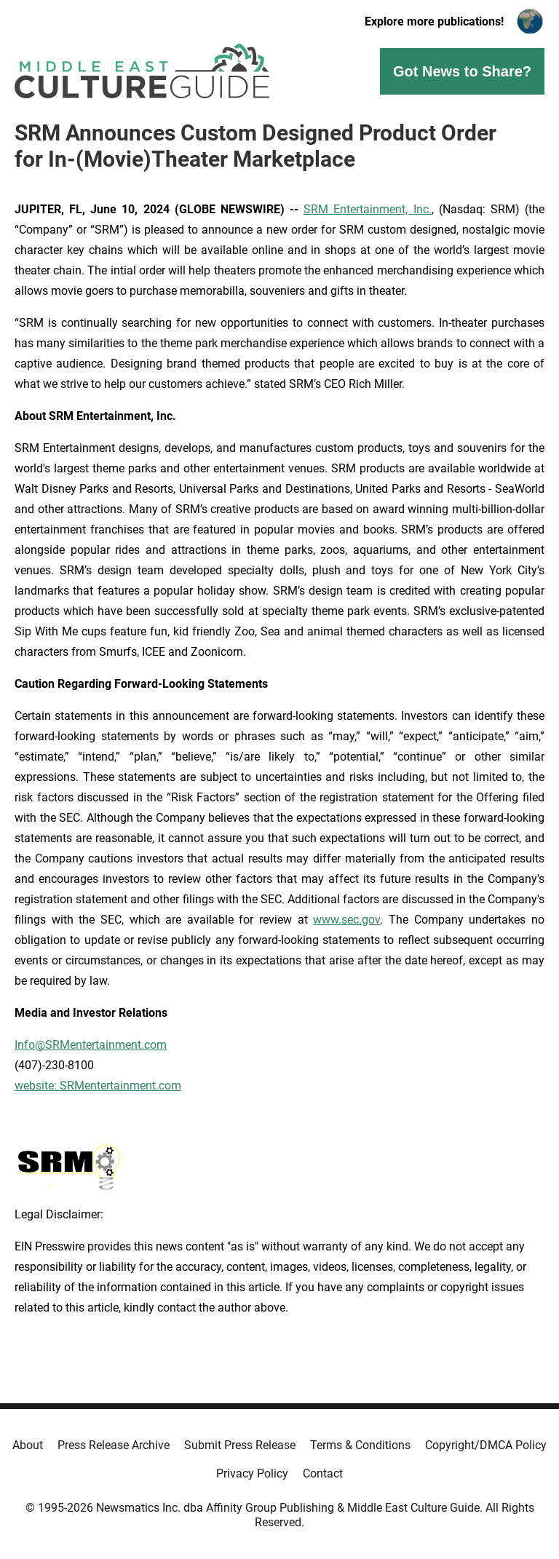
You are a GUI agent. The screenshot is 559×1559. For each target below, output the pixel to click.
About (27, 1445)
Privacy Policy (252, 1473)
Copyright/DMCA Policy (486, 1445)
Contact (323, 1473)
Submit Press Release (240, 1445)
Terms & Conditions (360, 1445)
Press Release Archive (114, 1445)
